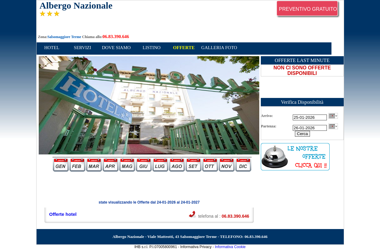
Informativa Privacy (196, 247)
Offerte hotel (62, 214)
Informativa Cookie (230, 247)
